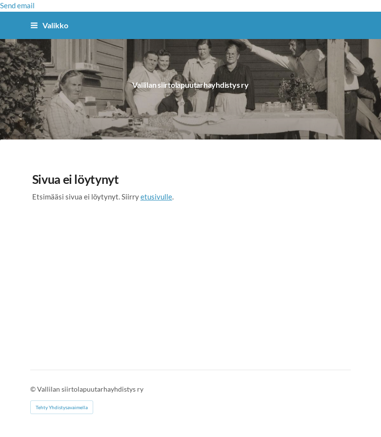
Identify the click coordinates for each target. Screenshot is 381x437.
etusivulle (156, 196)
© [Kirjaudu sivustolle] (33, 388)
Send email (17, 5)
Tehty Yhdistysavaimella (62, 407)
